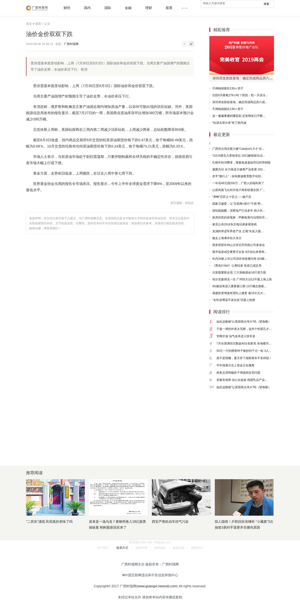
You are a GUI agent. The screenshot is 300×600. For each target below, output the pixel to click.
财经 (67, 8)
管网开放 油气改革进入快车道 (235, 336)
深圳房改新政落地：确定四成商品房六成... (239, 102)
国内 (87, 8)
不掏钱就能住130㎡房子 (227, 88)
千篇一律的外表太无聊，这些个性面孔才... (243, 329)
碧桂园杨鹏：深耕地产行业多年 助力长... (238, 210)
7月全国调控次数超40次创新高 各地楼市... (243, 343)
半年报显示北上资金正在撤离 (235, 365)
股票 (169, 8)
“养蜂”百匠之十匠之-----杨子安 (231, 196)
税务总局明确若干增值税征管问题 (238, 372)
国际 (107, 8)
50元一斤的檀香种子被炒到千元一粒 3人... (243, 350)
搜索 (266, 3)
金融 (128, 8)
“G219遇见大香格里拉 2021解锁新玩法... (238, 155)
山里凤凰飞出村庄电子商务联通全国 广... (238, 190)
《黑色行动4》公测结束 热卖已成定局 (236, 265)
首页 (29, 23)
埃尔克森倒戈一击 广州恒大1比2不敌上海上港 (242, 279)
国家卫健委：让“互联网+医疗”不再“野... (237, 203)
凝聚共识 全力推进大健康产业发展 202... (238, 169)
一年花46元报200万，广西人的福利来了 (238, 183)
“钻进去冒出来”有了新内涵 (229, 122)
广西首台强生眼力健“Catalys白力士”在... (238, 148)
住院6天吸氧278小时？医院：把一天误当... (240, 95)
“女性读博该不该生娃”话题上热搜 (233, 300)
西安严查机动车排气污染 (170, 521)
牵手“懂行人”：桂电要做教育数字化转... (237, 176)
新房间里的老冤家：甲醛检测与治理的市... (239, 217)
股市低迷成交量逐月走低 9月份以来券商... (239, 251)
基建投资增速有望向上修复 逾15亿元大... (238, 293)
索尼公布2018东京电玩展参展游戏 (234, 224)
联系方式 (122, 547)
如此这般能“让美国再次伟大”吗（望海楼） (243, 321)
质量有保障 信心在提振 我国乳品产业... (241, 380)
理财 (148, 8)
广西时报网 (71, 44)
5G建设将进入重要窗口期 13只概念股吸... (239, 286)
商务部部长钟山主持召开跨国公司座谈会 (238, 245)
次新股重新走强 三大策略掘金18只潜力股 (239, 272)
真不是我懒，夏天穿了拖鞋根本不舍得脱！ (244, 358)
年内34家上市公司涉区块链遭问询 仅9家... (239, 258)
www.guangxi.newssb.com (157, 586)
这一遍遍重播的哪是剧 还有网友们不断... (238, 115)
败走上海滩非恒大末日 (226, 238)
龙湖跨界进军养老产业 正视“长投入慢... (237, 231)
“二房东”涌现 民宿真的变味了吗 (49, 521)
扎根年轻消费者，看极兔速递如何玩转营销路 (241, 162)
